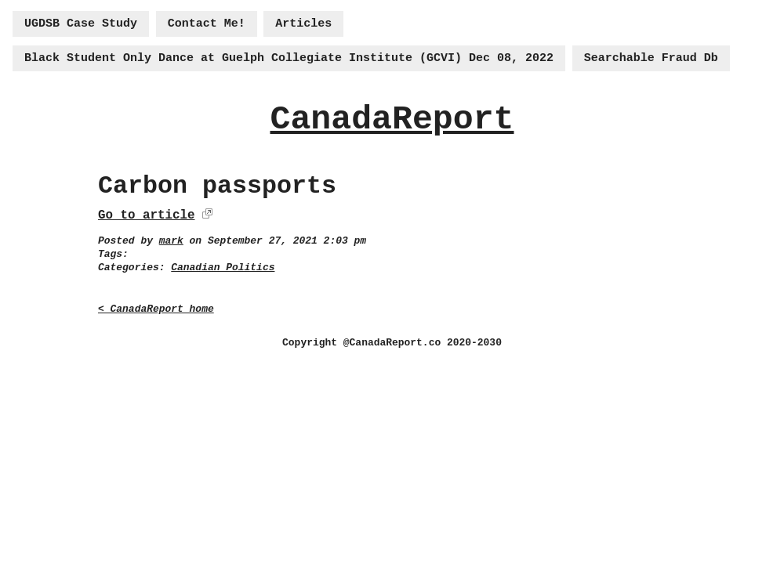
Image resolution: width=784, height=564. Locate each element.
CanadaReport (392, 119)
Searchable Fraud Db (651, 58)
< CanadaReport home (156, 309)
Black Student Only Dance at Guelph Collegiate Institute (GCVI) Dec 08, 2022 (289, 58)
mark (171, 241)
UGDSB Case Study (80, 24)
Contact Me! (206, 24)
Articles (303, 24)
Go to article (146, 215)
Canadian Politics (222, 267)
